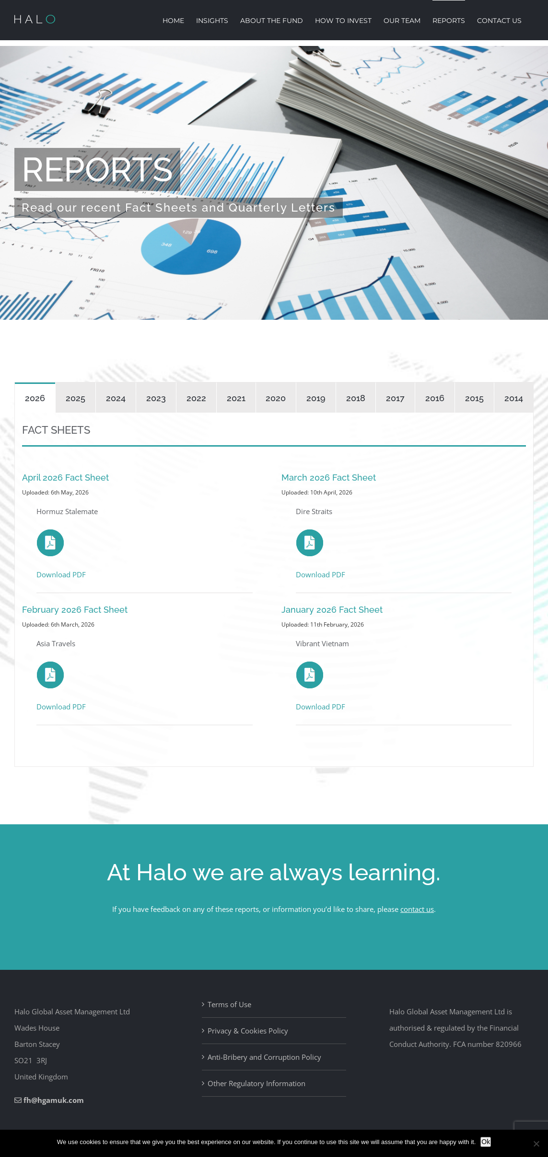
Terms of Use (229, 1004)
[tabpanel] (274, 590)
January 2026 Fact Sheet (332, 610)
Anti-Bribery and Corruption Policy (264, 1057)
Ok (485, 1142)
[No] (536, 1143)
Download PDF (61, 574)
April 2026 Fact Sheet (65, 477)
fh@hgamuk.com (53, 1100)
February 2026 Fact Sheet (75, 610)
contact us (417, 909)
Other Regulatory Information (256, 1083)
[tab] (35, 397)
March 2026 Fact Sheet (328, 477)
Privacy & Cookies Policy (248, 1030)
